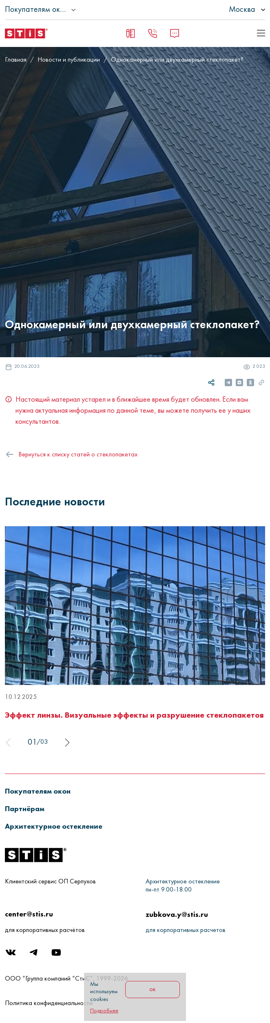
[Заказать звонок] (152, 33)
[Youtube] (57, 955)
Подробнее (104, 1011)
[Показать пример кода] (261, 33)
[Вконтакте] (11, 955)
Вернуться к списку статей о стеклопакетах (77, 454)
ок (152, 989)
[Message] (174, 33)
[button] (42, 791)
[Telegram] (34, 955)
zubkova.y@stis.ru (177, 914)
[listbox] (224, 10)
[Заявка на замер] (130, 33)
